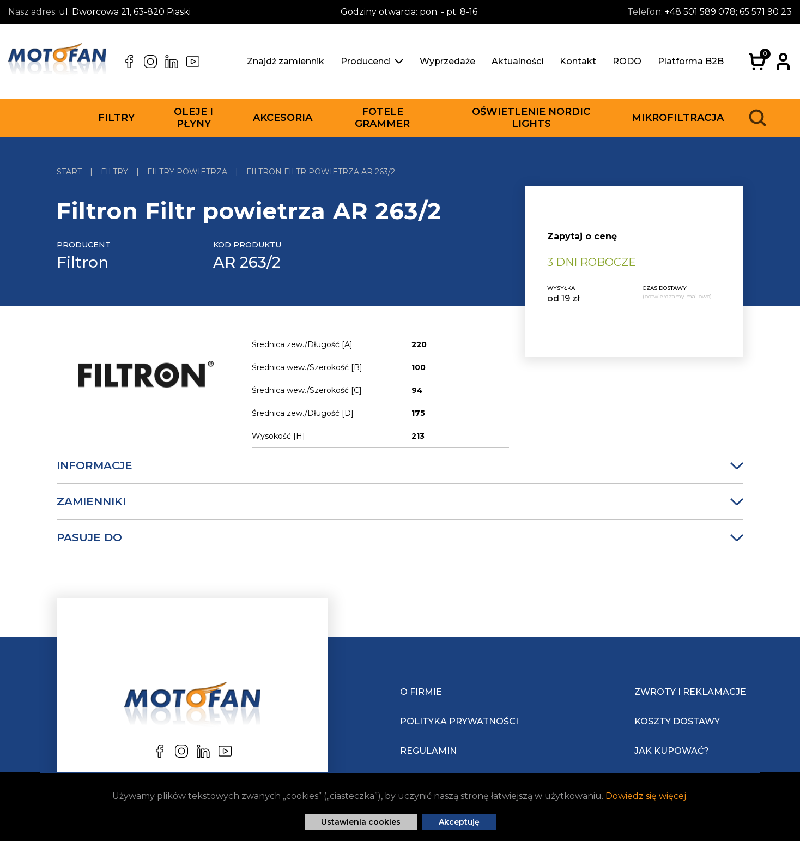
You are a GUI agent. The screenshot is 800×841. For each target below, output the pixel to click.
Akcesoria (282, 118)
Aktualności (517, 61)
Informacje (400, 465)
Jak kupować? (671, 751)
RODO (627, 61)
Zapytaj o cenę (582, 236)
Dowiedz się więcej (645, 796)
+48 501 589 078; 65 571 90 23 (728, 12)
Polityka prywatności (459, 721)
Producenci (372, 61)
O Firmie (421, 692)
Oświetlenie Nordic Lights (531, 118)
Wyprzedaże (447, 61)
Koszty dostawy (677, 721)
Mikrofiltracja (678, 118)
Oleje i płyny (193, 118)
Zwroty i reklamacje (690, 692)
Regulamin (428, 751)
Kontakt (578, 61)
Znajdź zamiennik (285, 61)
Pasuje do (400, 537)
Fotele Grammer (382, 118)
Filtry (116, 118)
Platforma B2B (691, 61)
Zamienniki (400, 501)
